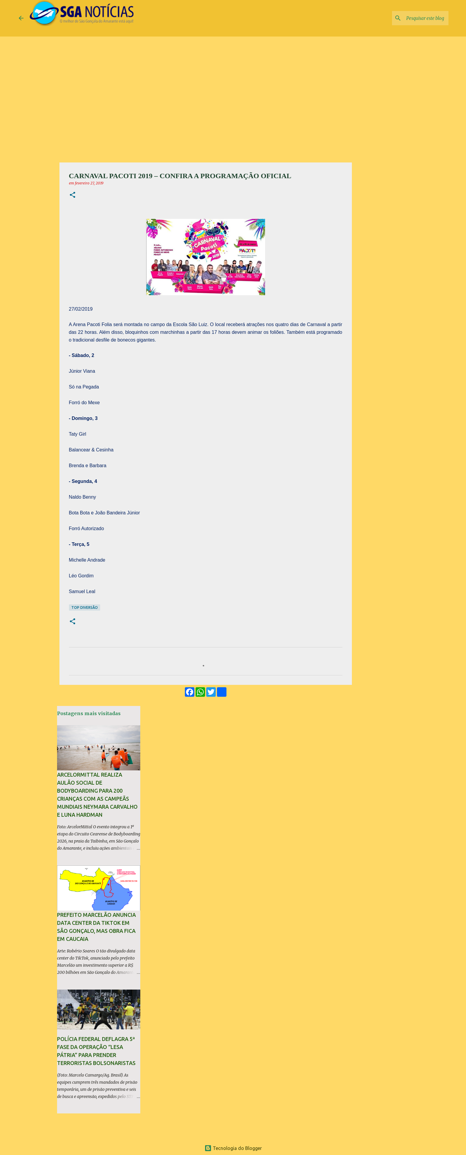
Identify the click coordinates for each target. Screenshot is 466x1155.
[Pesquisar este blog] (417, 18)
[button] (72, 195)
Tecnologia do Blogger (233, 1148)
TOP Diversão (84, 607)
